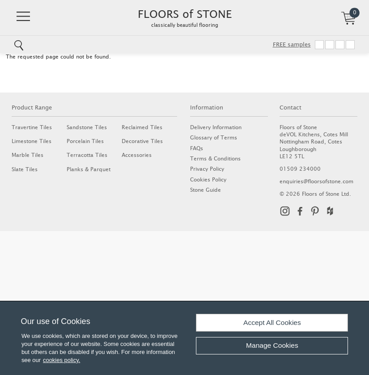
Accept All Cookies (272, 322)
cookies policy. (61, 360)
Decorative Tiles (142, 141)
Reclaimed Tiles (142, 127)
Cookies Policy (208, 179)
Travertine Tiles (32, 127)
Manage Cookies (272, 345)
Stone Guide (205, 189)
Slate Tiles (25, 169)
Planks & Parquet (88, 169)
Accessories (137, 155)
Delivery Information (216, 127)
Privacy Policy (207, 168)
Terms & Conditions (215, 158)
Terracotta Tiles (87, 155)
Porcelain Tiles (85, 141)
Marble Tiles (27, 155)
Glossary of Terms (213, 137)
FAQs (196, 148)
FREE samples (292, 44)
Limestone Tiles (31, 141)
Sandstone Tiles (87, 127)
